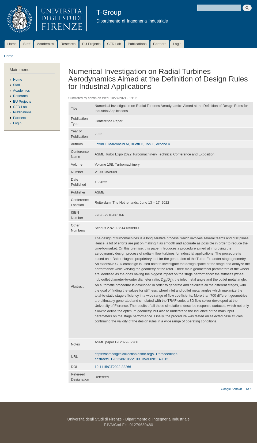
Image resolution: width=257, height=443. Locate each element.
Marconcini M (118, 144)
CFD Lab (114, 44)
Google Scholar (231, 388)
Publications (137, 44)
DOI (248, 388)
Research (68, 44)
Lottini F (100, 144)
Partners (159, 44)
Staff (27, 44)
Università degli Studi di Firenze (94, 419)
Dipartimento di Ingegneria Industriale (157, 419)
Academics (45, 44)
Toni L (149, 144)
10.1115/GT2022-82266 (113, 367)
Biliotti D (137, 144)
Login (177, 44)
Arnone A (163, 144)
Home (12, 44)
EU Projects (91, 44)
